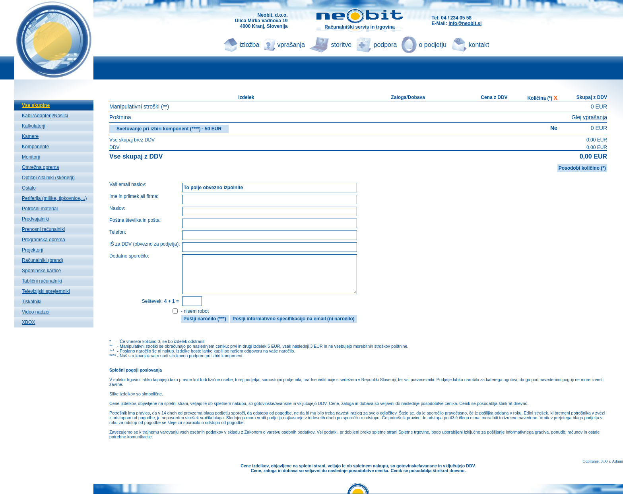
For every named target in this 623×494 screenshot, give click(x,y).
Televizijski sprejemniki (46, 291)
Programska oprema (43, 239)
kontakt (479, 44)
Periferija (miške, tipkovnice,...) (54, 198)
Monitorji (31, 157)
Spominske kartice (41, 270)
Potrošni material (40, 208)
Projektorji (32, 250)
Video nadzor (36, 312)
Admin (617, 461)
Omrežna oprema (40, 167)
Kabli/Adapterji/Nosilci (45, 115)
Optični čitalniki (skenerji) (48, 177)
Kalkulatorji (33, 126)
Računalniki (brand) (42, 260)
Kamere (30, 136)
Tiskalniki (31, 301)
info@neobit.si (464, 23)
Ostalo (29, 188)
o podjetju (432, 44)
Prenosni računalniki (43, 229)
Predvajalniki (35, 219)
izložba (250, 44)
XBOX (28, 322)
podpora (385, 44)
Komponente (35, 146)
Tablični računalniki (42, 281)
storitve (341, 44)
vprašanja (291, 44)
